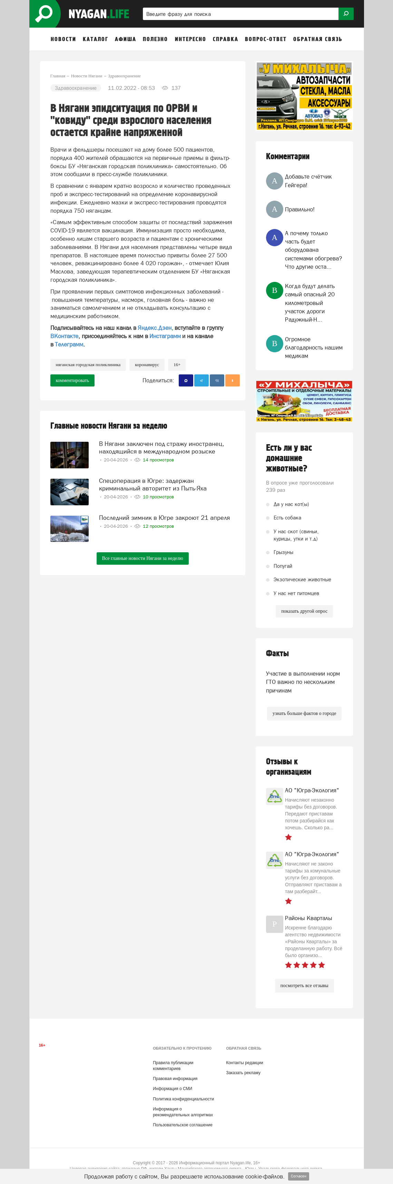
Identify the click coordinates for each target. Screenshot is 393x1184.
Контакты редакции (244, 1062)
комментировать (72, 380)
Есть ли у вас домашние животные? (289, 458)
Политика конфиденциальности (183, 1099)
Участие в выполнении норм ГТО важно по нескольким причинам (303, 682)
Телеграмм (69, 344)
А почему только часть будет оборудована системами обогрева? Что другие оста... (313, 250)
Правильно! (300, 209)
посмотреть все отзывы (304, 985)
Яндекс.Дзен (154, 327)
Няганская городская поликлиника (88, 364)
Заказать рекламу (243, 1072)
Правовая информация (175, 1078)
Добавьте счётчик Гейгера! (308, 180)
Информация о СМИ (172, 1088)
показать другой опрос (304, 611)
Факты (277, 654)
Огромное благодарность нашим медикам (314, 348)
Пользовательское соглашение (183, 1125)
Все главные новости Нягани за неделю (142, 558)
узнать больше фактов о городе (304, 713)
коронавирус (147, 364)
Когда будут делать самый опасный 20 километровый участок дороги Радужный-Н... (310, 303)
